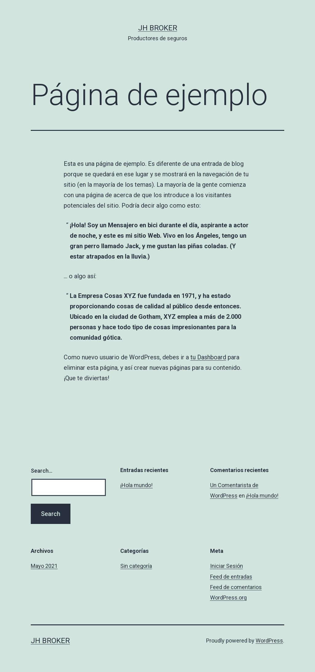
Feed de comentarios (236, 587)
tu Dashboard (208, 357)
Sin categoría (136, 566)
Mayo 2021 (44, 566)
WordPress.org (228, 597)
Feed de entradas (231, 576)
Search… (41, 470)
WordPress (269, 640)
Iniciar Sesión (226, 566)
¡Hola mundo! (136, 485)
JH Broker (157, 28)
